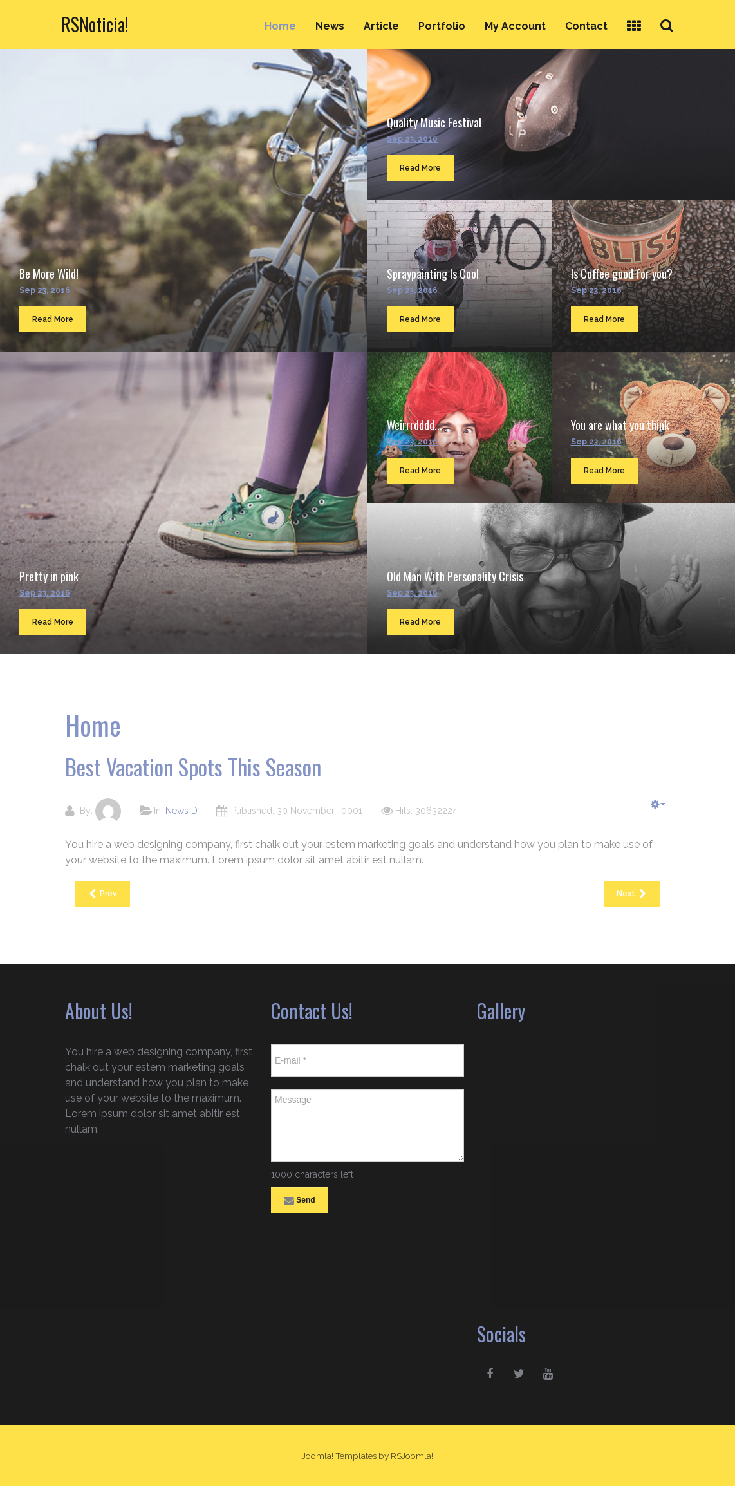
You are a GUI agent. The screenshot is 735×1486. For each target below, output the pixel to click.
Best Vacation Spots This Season (193, 766)
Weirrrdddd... (414, 425)
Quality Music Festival (434, 122)
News (329, 26)
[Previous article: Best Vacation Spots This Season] (102, 894)
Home (280, 26)
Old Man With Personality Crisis (455, 576)
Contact (586, 26)
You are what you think (620, 425)
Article (381, 26)
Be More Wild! (49, 273)
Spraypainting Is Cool (433, 273)
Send (299, 1201)
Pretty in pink (49, 576)
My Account (515, 26)
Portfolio (441, 26)
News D (181, 810)
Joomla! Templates (339, 1456)
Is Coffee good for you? (622, 273)
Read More (52, 319)
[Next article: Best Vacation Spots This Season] (632, 894)
